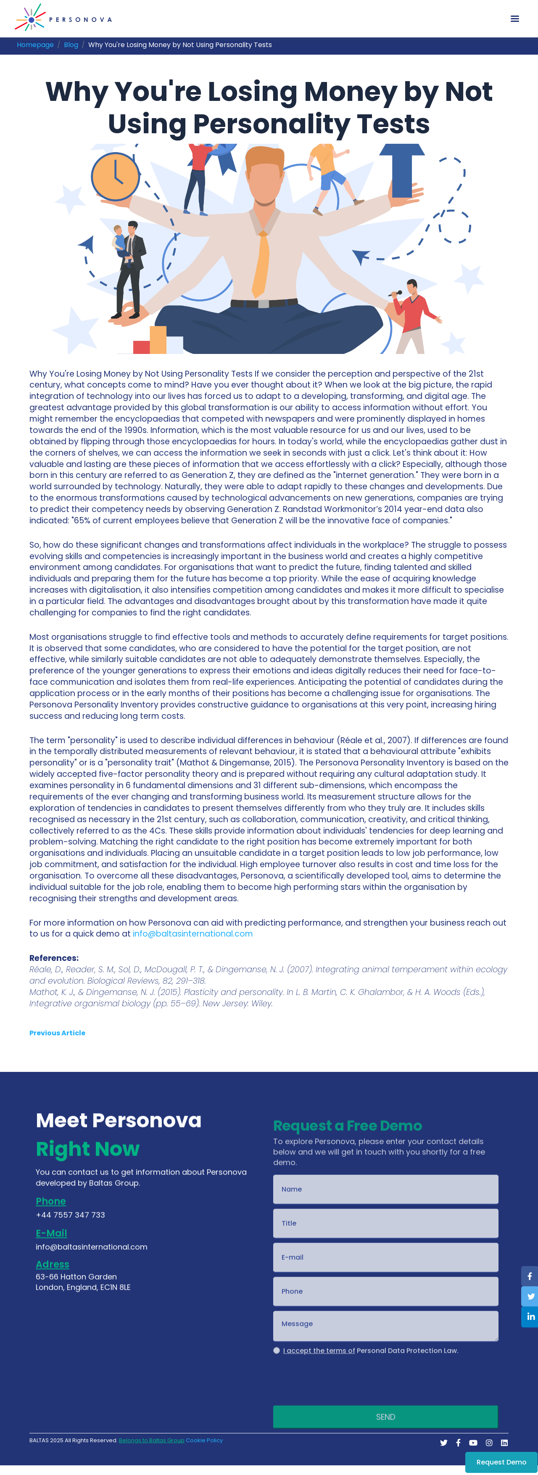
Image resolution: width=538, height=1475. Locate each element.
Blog (71, 45)
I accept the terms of (319, 1364)
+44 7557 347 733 (70, 1224)
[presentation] (337, 1392)
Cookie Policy (204, 1440)
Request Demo (502, 1462)
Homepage (35, 45)
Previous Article (57, 1033)
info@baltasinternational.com (193, 934)
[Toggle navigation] (514, 18)
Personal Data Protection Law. (371, 1364)
